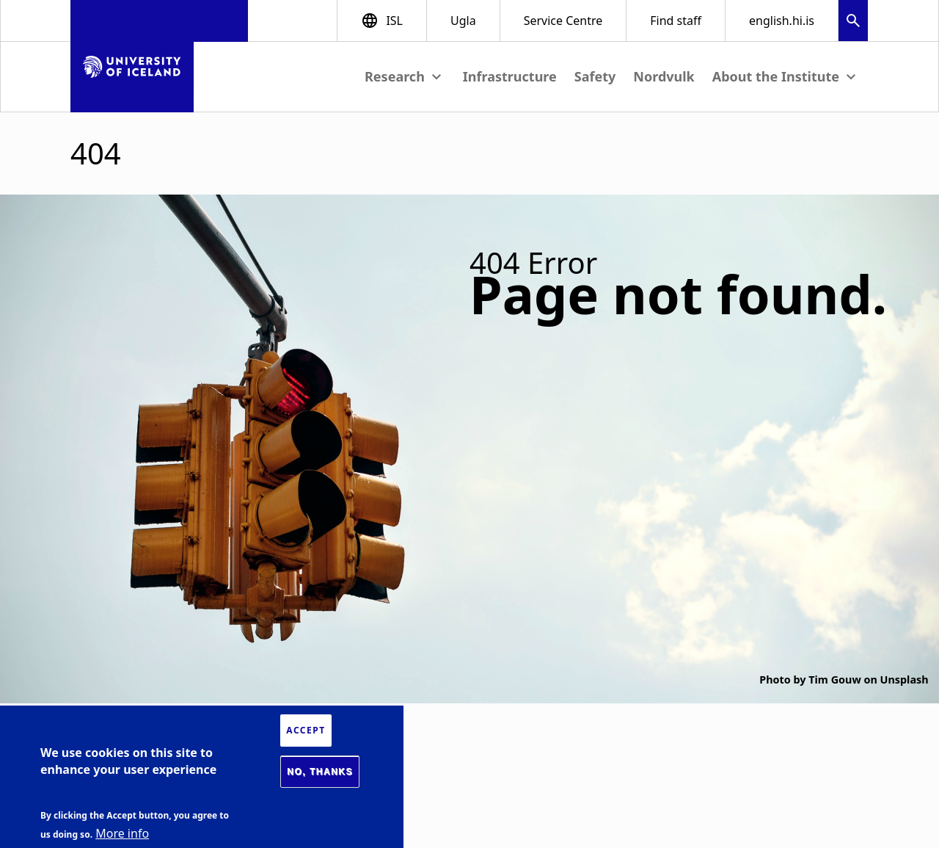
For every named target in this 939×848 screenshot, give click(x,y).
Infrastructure (510, 76)
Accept (305, 730)
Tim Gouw (834, 679)
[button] (853, 22)
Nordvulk (663, 76)
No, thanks (320, 772)
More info (122, 833)
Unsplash (904, 679)
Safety (595, 76)
